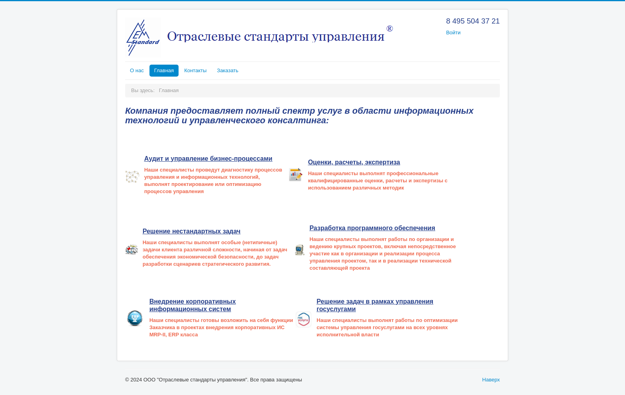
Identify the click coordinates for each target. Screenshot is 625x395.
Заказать (227, 70)
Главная (164, 70)
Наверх (491, 380)
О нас (137, 70)
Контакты (195, 70)
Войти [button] (453, 33)
